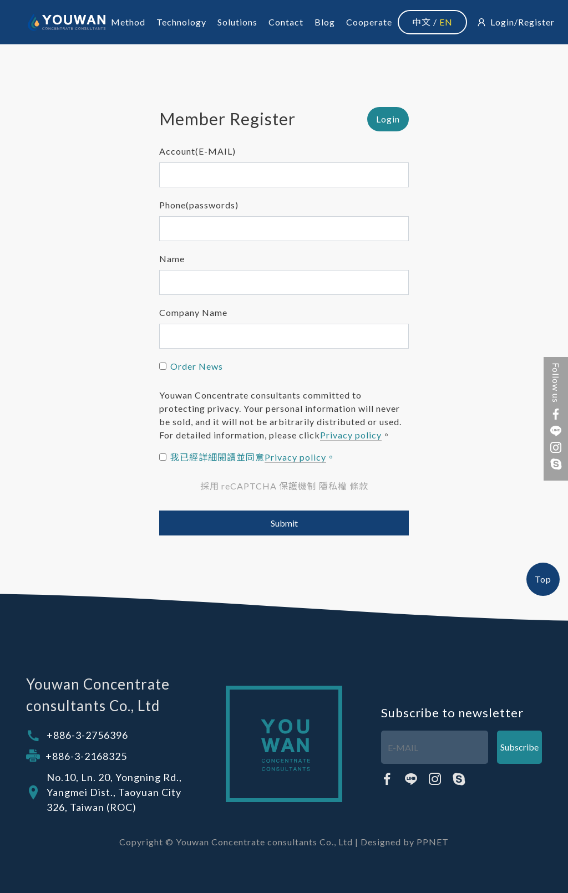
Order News (196, 366)
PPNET (433, 841)
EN (446, 22)
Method (128, 22)
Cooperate (369, 22)
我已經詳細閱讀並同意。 (253, 457)
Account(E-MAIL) (197, 151)
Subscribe (519, 747)
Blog (325, 22)
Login (502, 22)
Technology (181, 22)
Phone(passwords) (199, 205)
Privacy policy (351, 435)
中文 (421, 22)
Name (172, 258)
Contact (285, 22)
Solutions (237, 22)
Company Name (193, 312)
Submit (284, 523)
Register (536, 22)
